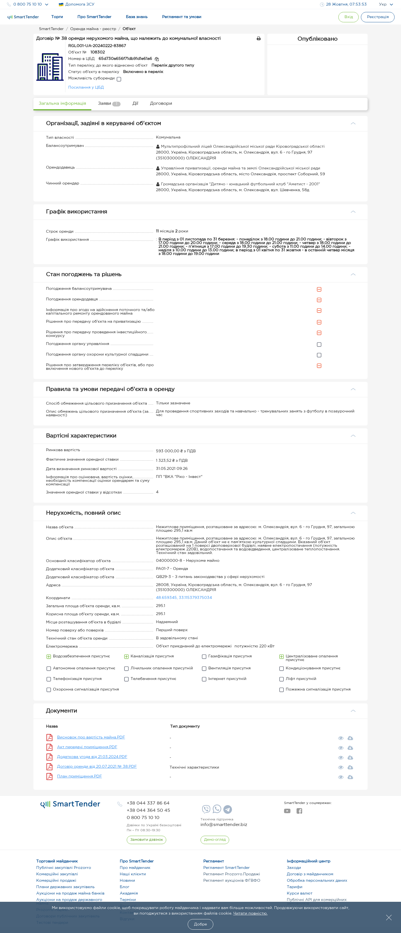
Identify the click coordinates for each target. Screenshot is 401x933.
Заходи (294, 867)
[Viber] (205, 811)
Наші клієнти (133, 874)
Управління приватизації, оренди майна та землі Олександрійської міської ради (238, 168)
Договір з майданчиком (310, 874)
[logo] (70, 804)
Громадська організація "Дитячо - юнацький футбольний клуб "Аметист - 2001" (238, 184)
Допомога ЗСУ (76, 4)
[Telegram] (227, 811)
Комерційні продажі (56, 880)
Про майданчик (135, 867)
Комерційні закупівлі (57, 874)
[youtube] (287, 812)
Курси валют (299, 893)
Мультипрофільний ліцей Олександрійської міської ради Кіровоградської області (240, 146)
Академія (129, 893)
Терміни (128, 900)
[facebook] (299, 812)
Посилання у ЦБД (86, 87)
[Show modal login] (346, 17)
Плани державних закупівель (65, 887)
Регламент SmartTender (226, 867)
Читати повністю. (250, 913)
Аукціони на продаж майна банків (70, 893)
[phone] (148, 803)
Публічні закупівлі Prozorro (63, 867)
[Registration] (377, 17)
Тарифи (294, 887)
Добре (200, 924)
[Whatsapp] (216, 812)
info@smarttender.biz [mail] (223, 825)
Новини (127, 880)
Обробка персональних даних (317, 880)
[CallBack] (147, 840)
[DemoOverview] (214, 840)
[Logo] (23, 17)
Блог (124, 887)
